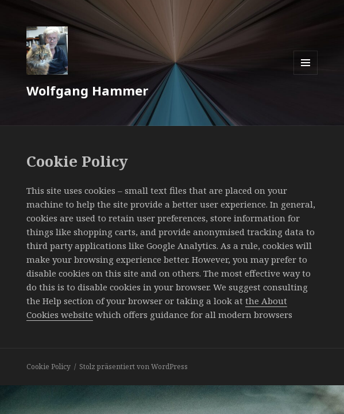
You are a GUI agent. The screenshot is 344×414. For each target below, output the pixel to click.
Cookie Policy (48, 366)
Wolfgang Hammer (87, 90)
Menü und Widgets (306, 74)
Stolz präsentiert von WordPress (133, 366)
